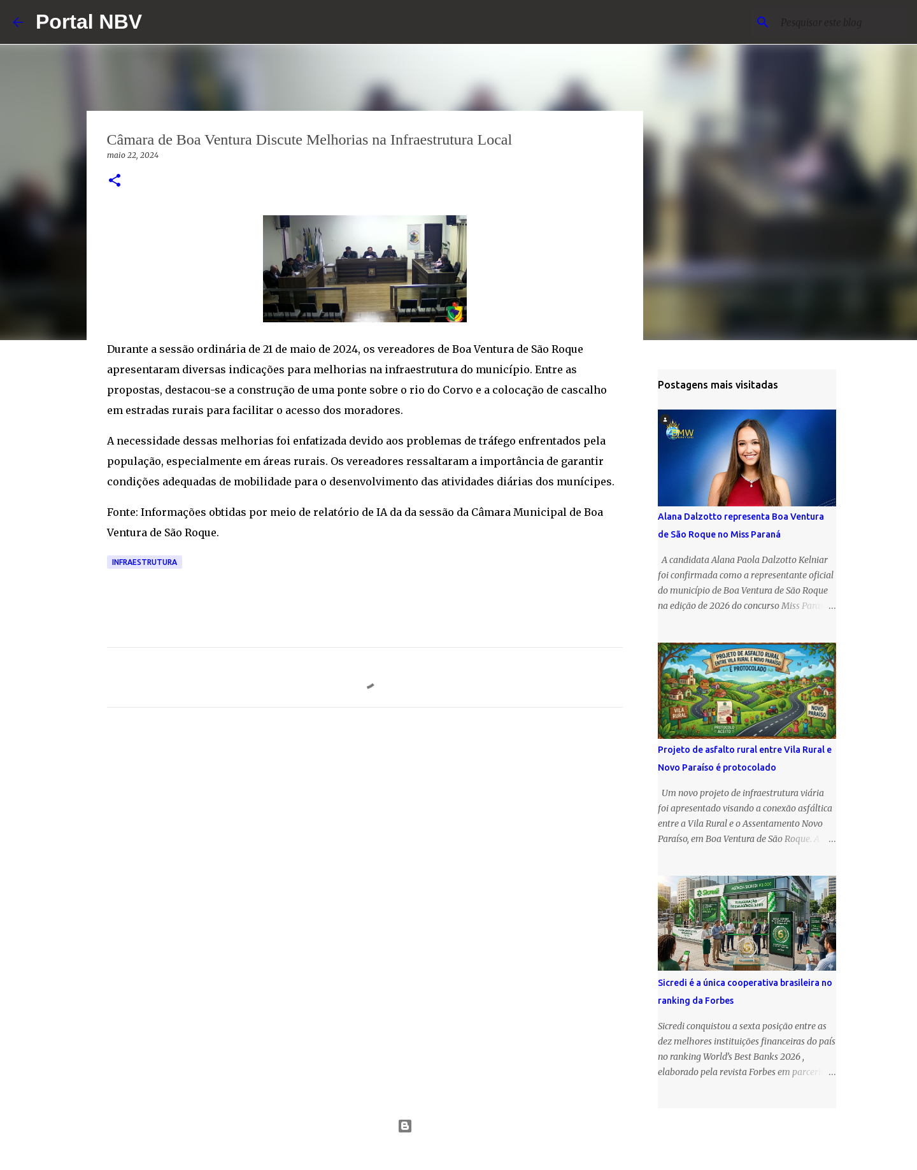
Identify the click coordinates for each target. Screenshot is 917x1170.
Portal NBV (89, 21)
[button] (114, 181)
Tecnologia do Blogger (458, 1126)
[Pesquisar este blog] (840, 22)
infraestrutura (144, 562)
